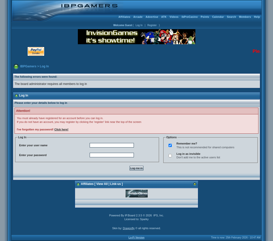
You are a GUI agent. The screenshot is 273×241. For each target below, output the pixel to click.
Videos (174, 17)
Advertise (152, 17)
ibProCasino (190, 17)
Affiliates (124, 17)
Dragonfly (129, 228)
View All (101, 184)
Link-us (115, 184)
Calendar (218, 17)
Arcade (138, 17)
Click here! (61, 129)
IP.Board (130, 215)
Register (152, 25)
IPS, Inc (158, 215)
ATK (164, 17)
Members (245, 17)
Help (257, 17)
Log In (139, 25)
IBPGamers (28, 66)
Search (231, 17)
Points (205, 17)
